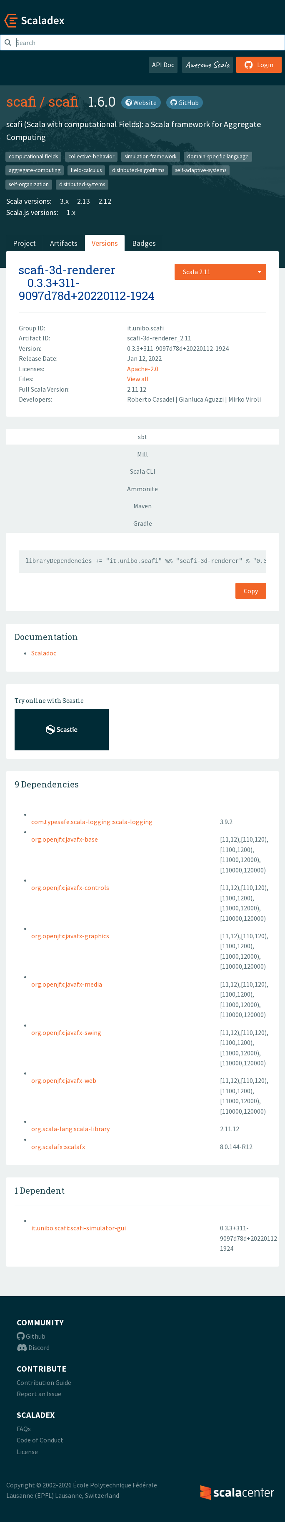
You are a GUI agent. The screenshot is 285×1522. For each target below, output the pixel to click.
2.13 (83, 201)
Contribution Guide (44, 1382)
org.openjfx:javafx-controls (70, 887)
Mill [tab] (142, 454)
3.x (64, 201)
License (27, 1451)
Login (259, 64)
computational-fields (33, 156)
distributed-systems (82, 183)
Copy (251, 591)
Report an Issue (39, 1394)
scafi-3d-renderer (67, 269)
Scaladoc (43, 653)
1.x (71, 212)
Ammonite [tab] (142, 489)
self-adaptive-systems (200, 170)
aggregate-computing (34, 170)
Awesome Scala (207, 64)
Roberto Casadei (151, 399)
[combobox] (220, 272)
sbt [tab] (143, 436)
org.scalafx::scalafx (58, 1146)
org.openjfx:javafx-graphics (70, 936)
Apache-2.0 (142, 369)
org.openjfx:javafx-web (63, 1080)
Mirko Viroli (244, 399)
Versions (105, 243)
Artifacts (64, 243)
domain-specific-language (218, 156)
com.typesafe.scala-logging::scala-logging (91, 821)
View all (138, 379)
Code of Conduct (40, 1440)
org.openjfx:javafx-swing (66, 1032)
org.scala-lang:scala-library (70, 1129)
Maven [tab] (142, 506)
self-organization (29, 183)
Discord (33, 1347)
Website (141, 102)
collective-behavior (91, 156)
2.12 (104, 201)
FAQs (24, 1429)
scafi (21, 101)
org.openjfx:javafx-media (66, 984)
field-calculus (86, 170)
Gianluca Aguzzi (202, 399)
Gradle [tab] (142, 523)
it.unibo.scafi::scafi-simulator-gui (78, 1228)
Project (24, 243)
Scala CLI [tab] (142, 471)
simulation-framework (150, 156)
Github (31, 1336)
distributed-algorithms (138, 170)
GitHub (184, 102)
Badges (144, 243)
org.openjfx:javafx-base (64, 839)
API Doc (163, 64)
